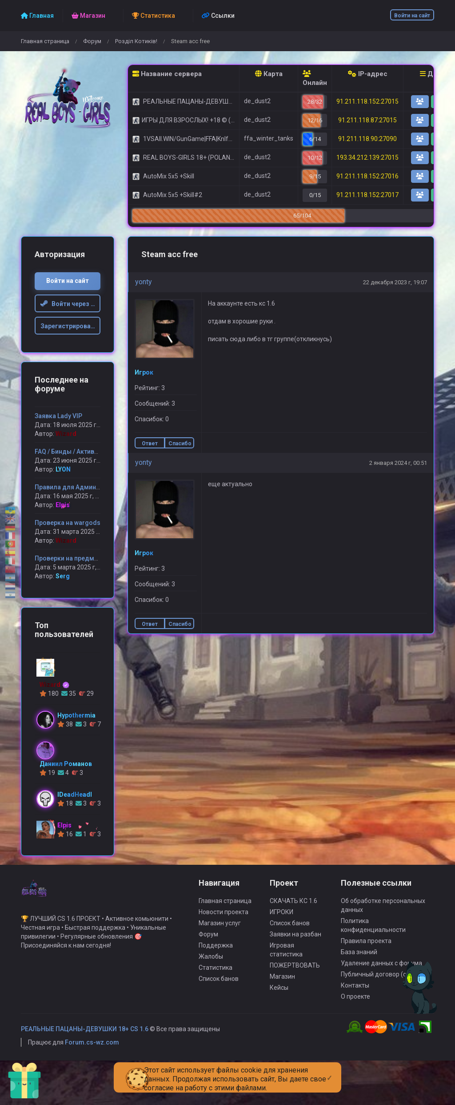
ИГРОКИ (281, 916)
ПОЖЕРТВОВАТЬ (295, 969)
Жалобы (211, 960)
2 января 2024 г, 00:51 (398, 463)
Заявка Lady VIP (58, 415)
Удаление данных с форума (381, 967)
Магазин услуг (220, 927)
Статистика (215, 972)
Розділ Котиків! (136, 41)
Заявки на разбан (295, 938)
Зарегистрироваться (70, 326)
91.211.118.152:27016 (367, 176)
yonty (143, 282)
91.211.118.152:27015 (367, 101)
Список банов (219, 983)
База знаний (359, 956)
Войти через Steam (70, 303)
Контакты (355, 989)
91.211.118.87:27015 (367, 120)
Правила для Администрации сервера (93, 487)
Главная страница (45, 41)
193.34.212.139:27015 (367, 157)
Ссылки (218, 15)
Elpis (63, 504)
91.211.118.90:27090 (367, 138)
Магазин (282, 980)
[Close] (329, 1071)
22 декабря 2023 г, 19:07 (395, 282)
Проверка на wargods (67, 522)
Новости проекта (223, 916)
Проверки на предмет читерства (84, 558)
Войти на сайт (412, 15)
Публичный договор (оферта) (384, 978)
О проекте (355, 1000)
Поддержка (216, 949)
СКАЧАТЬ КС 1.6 (293, 905)
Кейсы (279, 992)
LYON (63, 469)
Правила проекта (366, 945)
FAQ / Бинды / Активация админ (82, 451)
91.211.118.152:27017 (367, 194)
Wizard (66, 433)
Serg (63, 576)
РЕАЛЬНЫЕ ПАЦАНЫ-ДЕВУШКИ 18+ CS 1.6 (84, 1033)
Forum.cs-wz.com (92, 1046)
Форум (92, 41)
